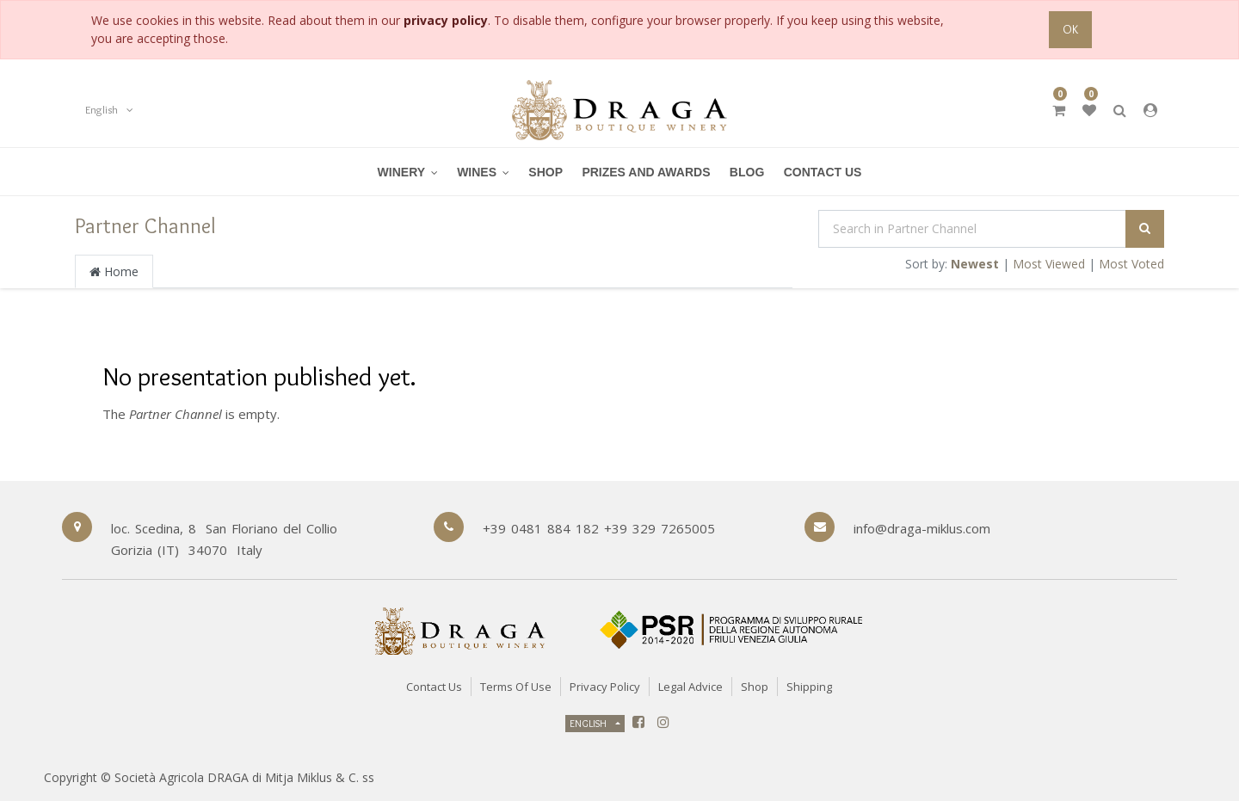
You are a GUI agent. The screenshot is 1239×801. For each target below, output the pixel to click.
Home (114, 271)
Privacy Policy (605, 686)
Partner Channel (145, 225)
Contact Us (434, 686)
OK (1070, 29)
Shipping (809, 686)
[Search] (1144, 229)
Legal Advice (690, 686)
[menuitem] (483, 171)
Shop (754, 686)
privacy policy (446, 20)
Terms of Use (516, 686)
